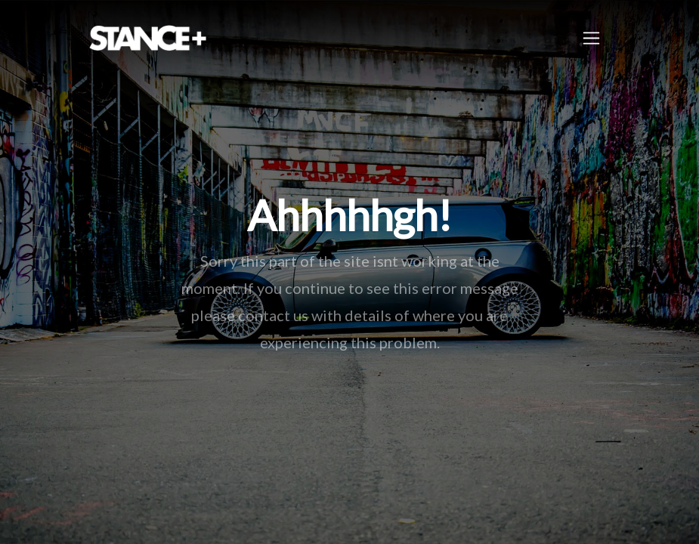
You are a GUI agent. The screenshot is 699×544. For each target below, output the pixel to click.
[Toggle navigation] (591, 38)
